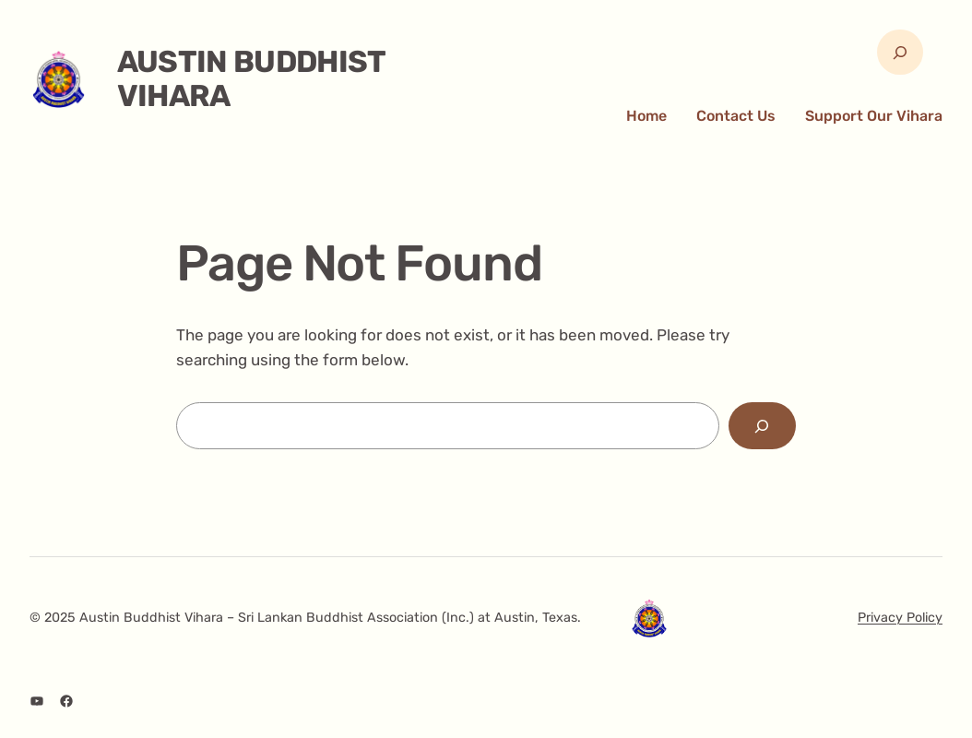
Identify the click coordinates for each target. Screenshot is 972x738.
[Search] (762, 425)
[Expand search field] (899, 52)
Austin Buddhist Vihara (251, 78)
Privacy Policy (900, 617)
